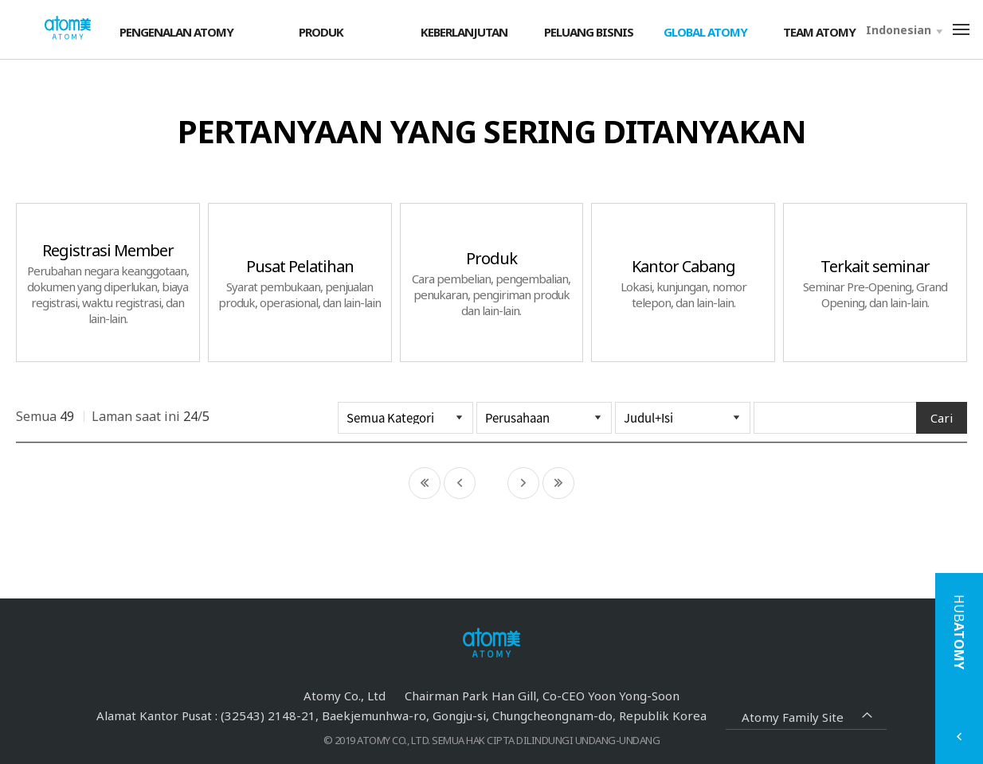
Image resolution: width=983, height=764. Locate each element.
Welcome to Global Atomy (68, 28)
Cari (941, 418)
